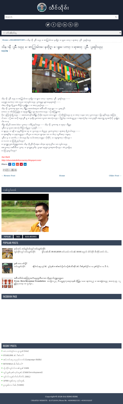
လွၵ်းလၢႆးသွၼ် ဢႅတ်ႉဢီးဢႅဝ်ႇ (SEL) (16, 377)
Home (5, 40)
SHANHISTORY (17, 40)
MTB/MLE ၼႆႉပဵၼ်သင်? (13, 364)
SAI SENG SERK (70, 396)
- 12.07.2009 (53, 401)
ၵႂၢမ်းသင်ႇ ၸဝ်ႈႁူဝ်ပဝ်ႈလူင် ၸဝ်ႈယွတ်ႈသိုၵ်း (29, 249)
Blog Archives (31, 236)
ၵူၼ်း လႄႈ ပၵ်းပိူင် (20, 263)
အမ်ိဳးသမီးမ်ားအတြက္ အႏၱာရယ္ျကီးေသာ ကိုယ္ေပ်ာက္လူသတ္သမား (38, 278)
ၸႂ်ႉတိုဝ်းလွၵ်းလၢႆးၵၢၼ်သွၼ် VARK (16, 368)
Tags (18, 236)
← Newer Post (8, 176)
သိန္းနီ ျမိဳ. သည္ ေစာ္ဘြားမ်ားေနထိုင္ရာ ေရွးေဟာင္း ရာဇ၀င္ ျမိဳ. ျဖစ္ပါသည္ (52, 46)
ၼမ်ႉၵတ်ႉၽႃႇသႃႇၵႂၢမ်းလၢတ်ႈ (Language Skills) (22, 359)
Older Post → (115, 176)
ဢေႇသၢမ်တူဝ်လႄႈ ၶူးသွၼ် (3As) (16, 351)
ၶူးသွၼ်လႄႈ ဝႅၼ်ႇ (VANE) (13, 385)
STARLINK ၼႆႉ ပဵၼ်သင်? (13, 355)
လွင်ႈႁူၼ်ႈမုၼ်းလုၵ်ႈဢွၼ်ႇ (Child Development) (23, 372)
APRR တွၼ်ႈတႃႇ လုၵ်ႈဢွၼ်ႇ (14, 381)
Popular (7, 236)
